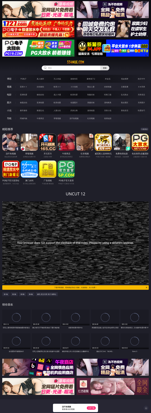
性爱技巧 (141, 110)
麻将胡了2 (91, 79)
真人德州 (40, 79)
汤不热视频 (74, 118)
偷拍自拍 (40, 94)
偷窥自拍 (23, 102)
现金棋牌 (124, 79)
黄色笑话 (124, 110)
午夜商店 (40, 118)
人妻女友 (57, 110)
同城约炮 (23, 118)
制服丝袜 (91, 94)
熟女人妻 (91, 86)
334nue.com (75, 62)
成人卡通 (57, 94)
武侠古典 (74, 110)
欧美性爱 (74, 94)
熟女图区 (124, 102)
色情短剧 (107, 118)
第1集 (6, 294)
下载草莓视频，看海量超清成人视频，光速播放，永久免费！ (101, 287)
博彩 (9, 78)
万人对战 (57, 79)
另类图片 (141, 102)
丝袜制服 (107, 86)
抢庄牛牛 (141, 79)
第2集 (14, 294)
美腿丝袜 (91, 102)
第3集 (23, 294)
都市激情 (23, 110)
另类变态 (141, 94)
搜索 (105, 68)
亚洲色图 (40, 102)
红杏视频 (91, 118)
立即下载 (91, 408)
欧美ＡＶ (57, 86)
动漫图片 (74, 102)
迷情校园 (91, 110)
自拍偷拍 (40, 86)
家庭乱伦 (40, 110)
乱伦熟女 (124, 94)
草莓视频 (57, 118)
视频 (9, 86)
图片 (9, 102)
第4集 (31, 294)
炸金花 (107, 79)
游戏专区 (74, 79)
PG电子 (23, 79)
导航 (9, 118)
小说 (9, 110)
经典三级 (107, 94)
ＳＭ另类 (141, 86)
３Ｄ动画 (74, 86)
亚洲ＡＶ (23, 86)
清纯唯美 (107, 102)
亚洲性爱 (23, 94)
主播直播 (124, 86)
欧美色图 (57, 102)
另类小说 (107, 110)
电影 (9, 94)
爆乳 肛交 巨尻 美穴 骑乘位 (46, 294)
